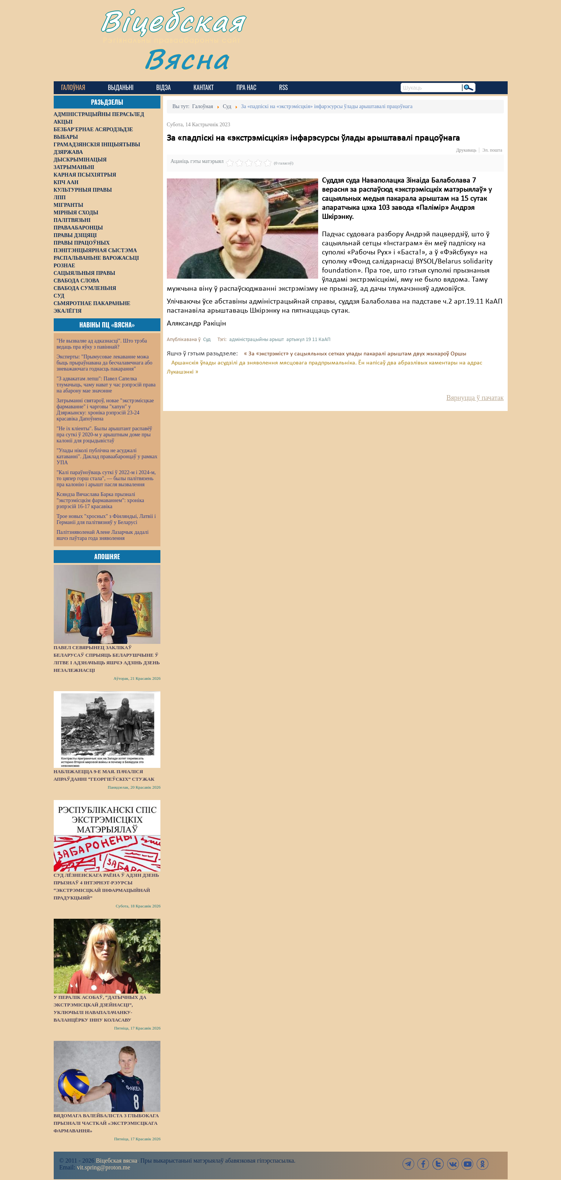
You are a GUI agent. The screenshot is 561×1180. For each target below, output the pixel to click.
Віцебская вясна (116, 1160)
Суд (207, 340)
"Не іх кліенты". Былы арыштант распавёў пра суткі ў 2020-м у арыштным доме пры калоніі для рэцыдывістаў (104, 434)
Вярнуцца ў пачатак (475, 398)
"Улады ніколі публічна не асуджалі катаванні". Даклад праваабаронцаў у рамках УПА (107, 456)
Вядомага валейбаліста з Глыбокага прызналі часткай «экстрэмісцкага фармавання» (106, 1123)
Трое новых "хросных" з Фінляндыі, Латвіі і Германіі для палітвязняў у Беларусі (106, 519)
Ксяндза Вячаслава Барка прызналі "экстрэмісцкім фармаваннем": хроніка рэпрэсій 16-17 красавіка (100, 500)
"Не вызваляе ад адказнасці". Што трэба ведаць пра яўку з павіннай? (102, 344)
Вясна (186, 58)
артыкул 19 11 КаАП (308, 340)
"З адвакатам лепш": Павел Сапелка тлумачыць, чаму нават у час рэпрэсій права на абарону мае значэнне (106, 385)
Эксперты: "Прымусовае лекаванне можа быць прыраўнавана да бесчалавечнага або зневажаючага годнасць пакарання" (104, 363)
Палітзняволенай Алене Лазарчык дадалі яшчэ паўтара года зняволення (103, 535)
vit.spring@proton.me (103, 1167)
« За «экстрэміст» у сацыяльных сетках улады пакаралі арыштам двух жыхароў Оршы (355, 354)
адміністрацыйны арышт (256, 340)
